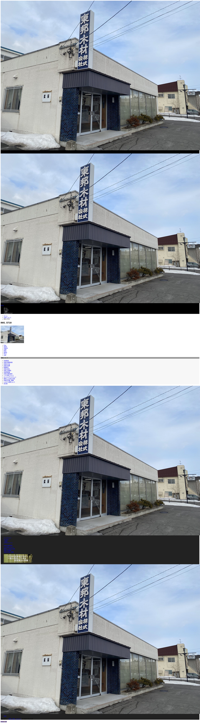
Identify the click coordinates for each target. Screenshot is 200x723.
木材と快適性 (7, 370)
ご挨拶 (5, 311)
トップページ (7, 537)
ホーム (5, 308)
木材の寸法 (7, 364)
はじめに (6, 309)
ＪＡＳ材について (9, 375)
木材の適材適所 (8, 373)
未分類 (5, 383)
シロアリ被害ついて (9, 382)
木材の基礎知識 (8, 362)
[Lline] (5, 349)
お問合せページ (8, 313)
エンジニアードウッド (10, 377)
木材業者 (6, 360)
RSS (5, 716)
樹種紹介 (6, 367)
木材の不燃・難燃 (9, 380)
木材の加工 (7, 369)
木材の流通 (7, 365)
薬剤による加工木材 (9, 378)
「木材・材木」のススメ (14, 718)
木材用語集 (7, 372)
